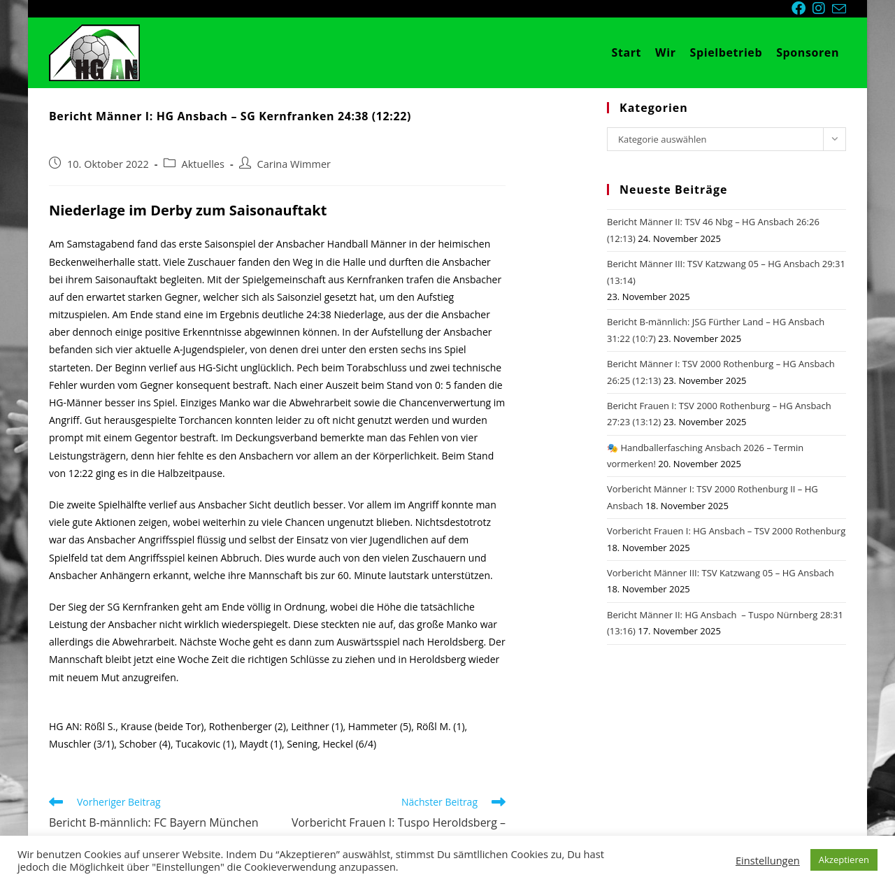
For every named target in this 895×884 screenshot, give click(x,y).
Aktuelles (203, 164)
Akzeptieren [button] (844, 859)
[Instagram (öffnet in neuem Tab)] (822, 8)
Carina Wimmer (294, 164)
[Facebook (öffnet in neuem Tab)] (802, 8)
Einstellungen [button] (768, 860)
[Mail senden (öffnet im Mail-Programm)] (839, 9)
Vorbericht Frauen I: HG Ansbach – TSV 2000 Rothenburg (726, 531)
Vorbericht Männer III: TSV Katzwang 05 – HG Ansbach (720, 572)
